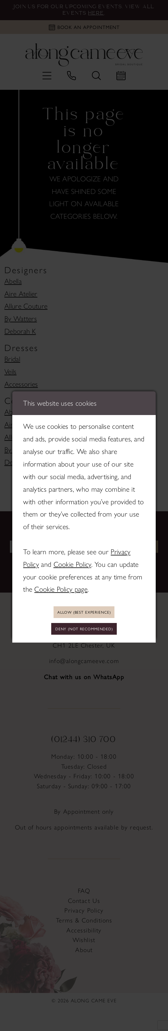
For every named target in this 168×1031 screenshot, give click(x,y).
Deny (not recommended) (84, 630)
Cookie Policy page (61, 588)
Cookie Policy (72, 562)
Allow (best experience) (84, 611)
